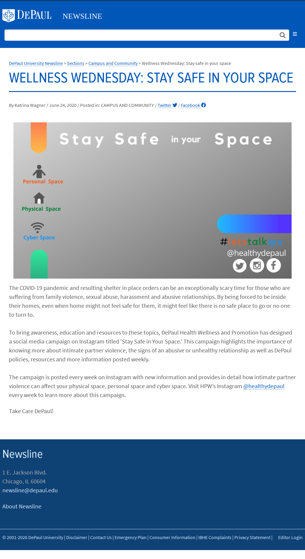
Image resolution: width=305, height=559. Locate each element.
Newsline (82, 16)
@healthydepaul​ (263, 386)
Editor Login (290, 537)
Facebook (193, 105)
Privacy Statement (252, 537)
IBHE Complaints (214, 537)
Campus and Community (113, 63)
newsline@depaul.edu (30, 490)
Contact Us (101, 537)
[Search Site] (146, 35)
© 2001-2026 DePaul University (32, 537)
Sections (75, 63)
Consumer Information (172, 537)
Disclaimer (76, 537)
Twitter (167, 105)
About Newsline (21, 506)
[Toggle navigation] (295, 34)
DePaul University (29, 15)
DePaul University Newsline (36, 63)
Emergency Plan (131, 537)
